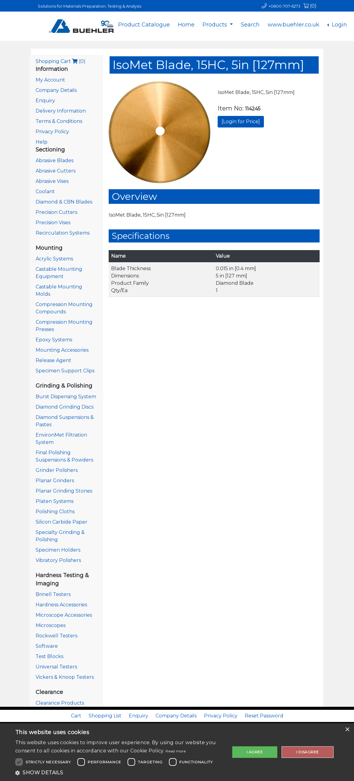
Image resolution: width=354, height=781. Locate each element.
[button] (119, 772)
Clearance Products (60, 703)
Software (47, 646)
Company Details (56, 90)
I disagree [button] (307, 752)
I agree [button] (255, 752)
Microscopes (50, 625)
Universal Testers (56, 667)
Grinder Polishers (57, 470)
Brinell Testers (53, 594)
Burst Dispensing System (66, 396)
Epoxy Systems (54, 340)
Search (250, 24)
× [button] (347, 729)
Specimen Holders (58, 550)
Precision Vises (53, 222)
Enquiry (45, 100)
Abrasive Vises (52, 181)
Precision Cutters (56, 212)
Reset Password (264, 716)
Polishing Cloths (55, 511)
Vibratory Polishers (58, 560)
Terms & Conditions (59, 121)
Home (186, 24)
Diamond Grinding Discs (64, 407)
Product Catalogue (144, 24)
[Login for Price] (241, 121)
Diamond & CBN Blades (64, 202)
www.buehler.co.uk (293, 24)
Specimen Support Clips (65, 371)
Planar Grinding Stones (64, 491)
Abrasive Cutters (55, 171)
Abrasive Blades (54, 160)
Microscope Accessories (64, 615)
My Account (50, 80)
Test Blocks (49, 656)
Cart (76, 716)
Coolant (45, 191)
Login (338, 24)
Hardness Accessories (61, 605)
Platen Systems (54, 501)
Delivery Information (61, 111)
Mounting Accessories (62, 350)
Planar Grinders (55, 480)
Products (215, 24)
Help (41, 142)
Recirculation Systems (62, 233)
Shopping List (105, 716)
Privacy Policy (52, 131)
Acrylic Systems (54, 259)
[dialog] (177, 752)
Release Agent (53, 360)
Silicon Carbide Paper (61, 522)
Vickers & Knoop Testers (65, 677)
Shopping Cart (61, 61)
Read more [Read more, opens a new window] (176, 751)
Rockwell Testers (56, 636)
